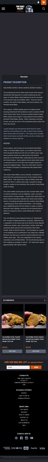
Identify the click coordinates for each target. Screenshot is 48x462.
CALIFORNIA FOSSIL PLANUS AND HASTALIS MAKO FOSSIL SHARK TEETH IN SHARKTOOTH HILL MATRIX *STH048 (11, 339)
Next (45, 300)
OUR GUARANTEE (24, 423)
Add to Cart (12, 351)
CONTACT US (24, 417)
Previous (42, 300)
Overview (24, 77)
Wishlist (24, 393)
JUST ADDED (24, 409)
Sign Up (26, 395)
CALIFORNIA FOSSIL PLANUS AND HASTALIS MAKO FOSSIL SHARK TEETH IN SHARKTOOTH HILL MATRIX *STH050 (35, 339)
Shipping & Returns (24, 398)
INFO (24, 425)
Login (20, 395)
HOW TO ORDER (24, 415)
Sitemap (25, 457)
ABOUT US (24, 420)
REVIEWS (24, 412)
